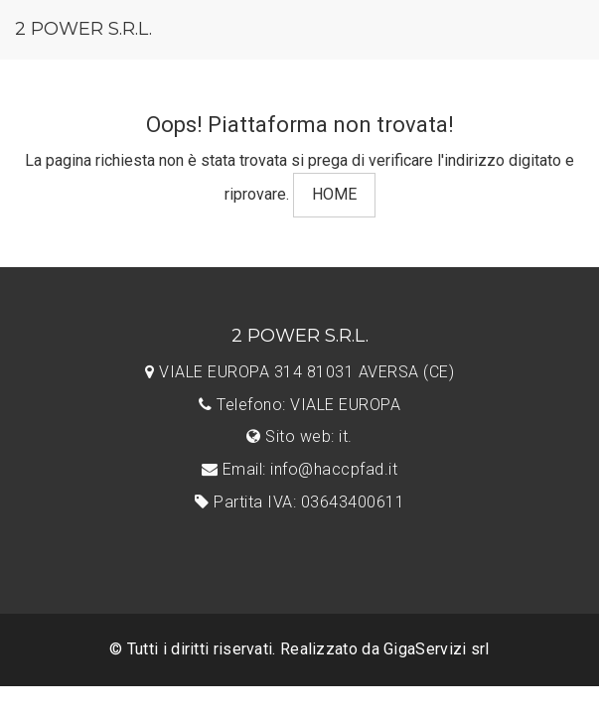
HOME (334, 194)
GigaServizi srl (436, 649)
